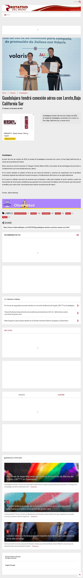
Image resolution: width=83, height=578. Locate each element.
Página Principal (10, 565)
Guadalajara (23, 93)
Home (4, 93)
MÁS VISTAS (8, 330)
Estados (13, 93)
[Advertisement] (41, 279)
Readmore (34, 487)
